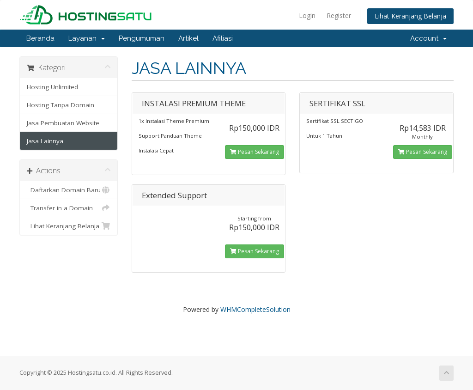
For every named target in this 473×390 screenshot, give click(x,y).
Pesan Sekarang (254, 152)
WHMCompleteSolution (255, 309)
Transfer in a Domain (68, 207)
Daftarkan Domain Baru (68, 189)
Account (428, 38)
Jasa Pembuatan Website (63, 123)
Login (307, 15)
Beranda (40, 38)
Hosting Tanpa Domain (60, 105)
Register (339, 15)
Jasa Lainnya (45, 141)
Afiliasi (222, 38)
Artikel (188, 38)
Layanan (86, 38)
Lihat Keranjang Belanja (410, 16)
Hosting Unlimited (52, 87)
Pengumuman (141, 38)
